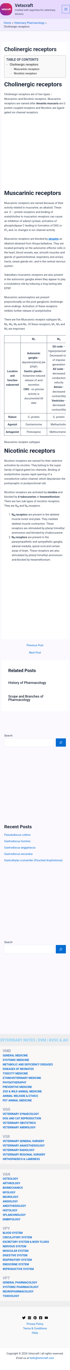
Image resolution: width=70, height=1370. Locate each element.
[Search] (61, 742)
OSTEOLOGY (10, 1178)
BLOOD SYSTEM (13, 1233)
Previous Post (35, 645)
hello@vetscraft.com (42, 1358)
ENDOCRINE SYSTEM (16, 1264)
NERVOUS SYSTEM (14, 1246)
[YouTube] (46, 1317)
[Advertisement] (35, 154)
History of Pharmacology (27, 683)
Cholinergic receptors (24, 64)
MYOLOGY (9, 1192)
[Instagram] (29, 1317)
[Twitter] (24, 1317)
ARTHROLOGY (11, 1183)
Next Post (35, 652)
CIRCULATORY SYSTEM (17, 1237)
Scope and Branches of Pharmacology (25, 698)
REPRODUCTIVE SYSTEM (18, 1269)
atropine (54, 239)
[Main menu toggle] (66, 9)
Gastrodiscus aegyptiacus (19, 847)
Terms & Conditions (35, 1328)
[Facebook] (40, 1317)
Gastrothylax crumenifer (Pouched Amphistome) (33, 860)
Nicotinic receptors (25, 73)
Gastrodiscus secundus (18, 854)
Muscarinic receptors (26, 69)
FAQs (35, 1333)
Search (8, 735)
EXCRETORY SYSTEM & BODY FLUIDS (26, 1242)
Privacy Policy (35, 1324)
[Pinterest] (35, 1317)
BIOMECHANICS (13, 1187)
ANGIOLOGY (10, 1201)
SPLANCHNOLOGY (14, 1215)
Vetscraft (24, 5)
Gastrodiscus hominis (17, 841)
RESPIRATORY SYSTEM (17, 1260)
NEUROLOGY (10, 1197)
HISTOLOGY (10, 1210)
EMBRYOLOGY (12, 1219)
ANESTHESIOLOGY (14, 1206)
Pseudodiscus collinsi (17, 835)
